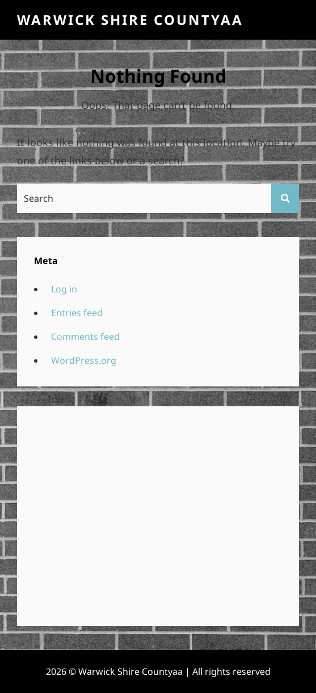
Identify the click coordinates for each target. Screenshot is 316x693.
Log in (64, 289)
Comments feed (85, 336)
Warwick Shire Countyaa (130, 19)
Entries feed (77, 313)
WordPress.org (83, 360)
